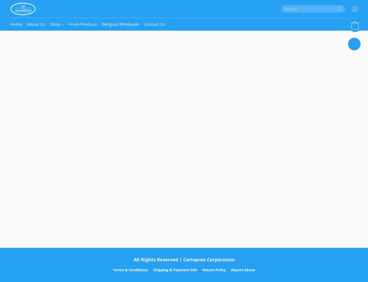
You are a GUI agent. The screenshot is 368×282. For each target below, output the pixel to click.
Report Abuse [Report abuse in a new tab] (243, 269)
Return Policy (214, 269)
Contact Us (154, 24)
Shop (56, 24)
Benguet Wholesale (120, 24)
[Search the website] (339, 9)
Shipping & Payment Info (175, 269)
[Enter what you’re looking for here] (313, 9)
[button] (23, 9)
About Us (36, 24)
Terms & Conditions (130, 269)
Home (16, 24)
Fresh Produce (83, 24)
